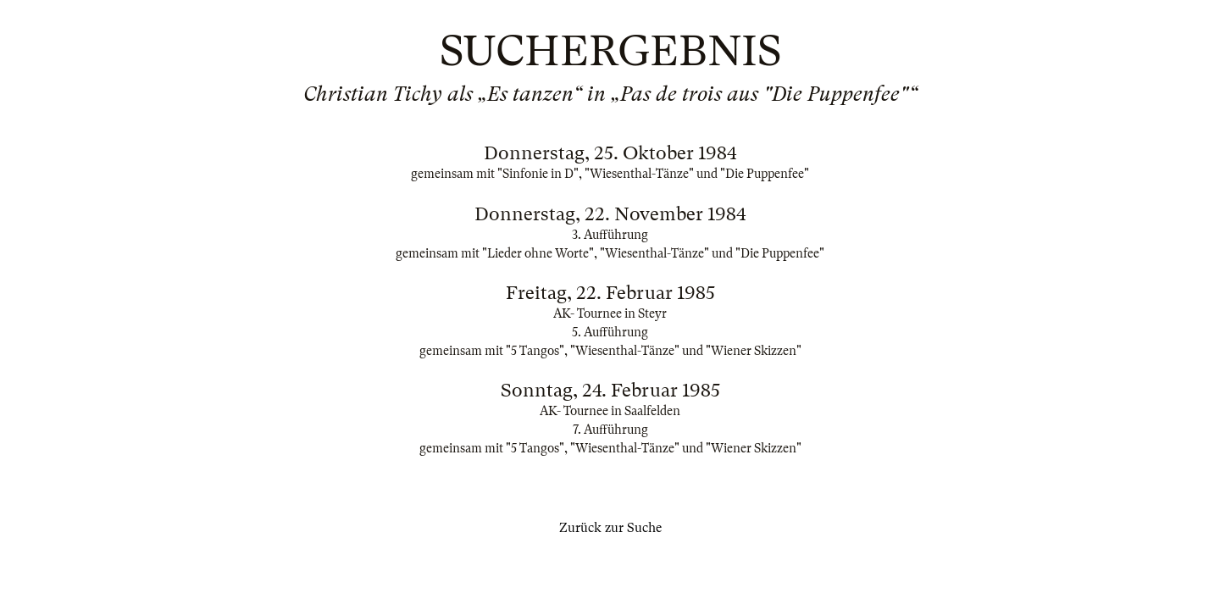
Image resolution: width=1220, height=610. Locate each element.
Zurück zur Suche (610, 527)
